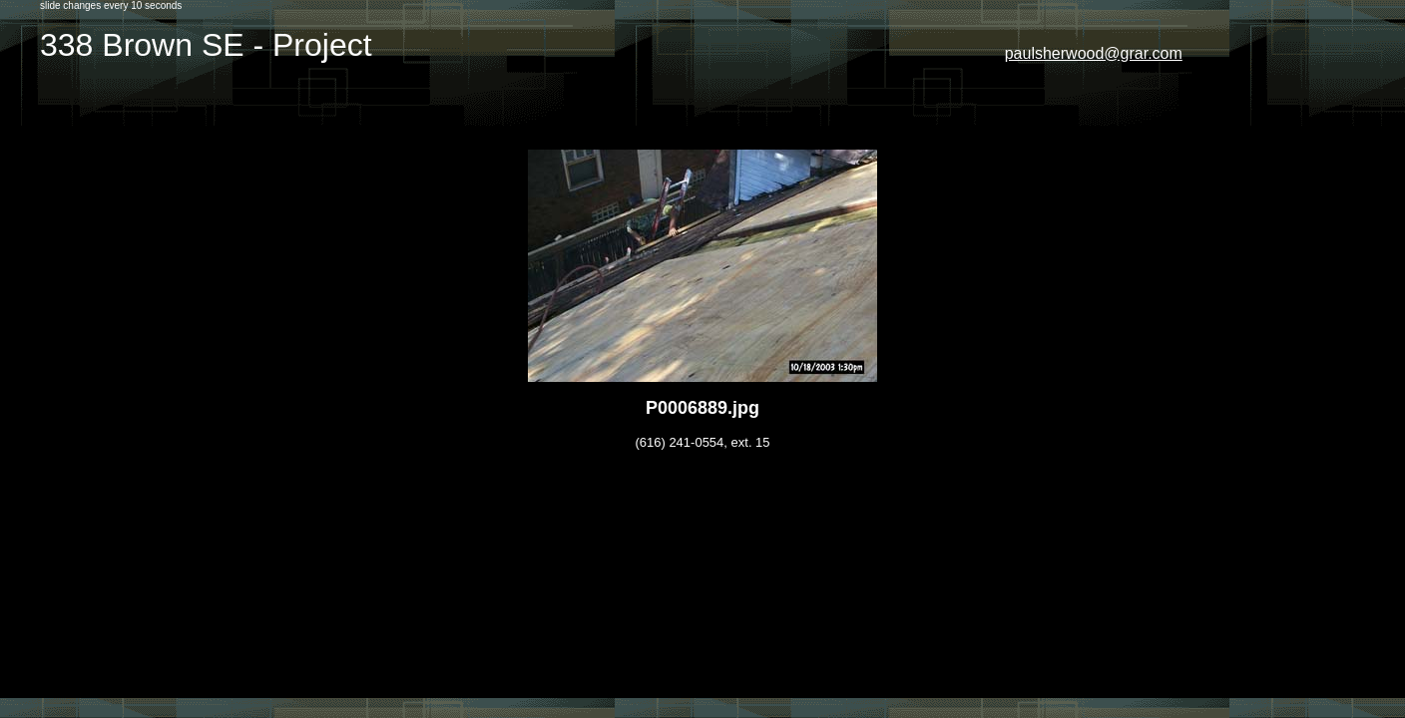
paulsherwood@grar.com (1093, 53)
